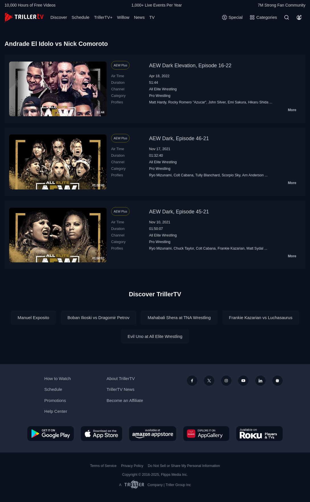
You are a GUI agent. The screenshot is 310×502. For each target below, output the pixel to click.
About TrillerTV (121, 378)
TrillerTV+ (103, 17)
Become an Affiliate (125, 400)
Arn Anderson (253, 175)
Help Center (55, 411)
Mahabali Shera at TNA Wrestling (179, 317)
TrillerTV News (120, 389)
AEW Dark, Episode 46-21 (179, 138)
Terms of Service (103, 466)
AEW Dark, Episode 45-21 (179, 212)
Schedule (80, 17)
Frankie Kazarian (231, 248)
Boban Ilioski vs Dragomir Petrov (99, 317)
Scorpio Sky (231, 175)
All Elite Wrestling (163, 89)
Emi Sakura (237, 102)
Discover (58, 17)
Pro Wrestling (159, 96)
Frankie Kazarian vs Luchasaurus (261, 317)
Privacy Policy (132, 466)
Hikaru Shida (258, 102)
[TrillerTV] (24, 17)
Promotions (55, 400)
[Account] (299, 17)
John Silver (217, 102)
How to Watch (57, 378)
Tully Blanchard (207, 175)
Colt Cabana (183, 175)
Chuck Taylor (184, 248)
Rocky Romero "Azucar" (187, 102)
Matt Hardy (157, 102)
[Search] (286, 17)
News (139, 17)
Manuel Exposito (33, 317)
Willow (123, 17)
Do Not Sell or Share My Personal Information (184, 466)
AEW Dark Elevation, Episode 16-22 (190, 65)
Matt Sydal (254, 248)
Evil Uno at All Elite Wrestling (155, 336)
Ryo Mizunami (160, 175)
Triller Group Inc (178, 485)
